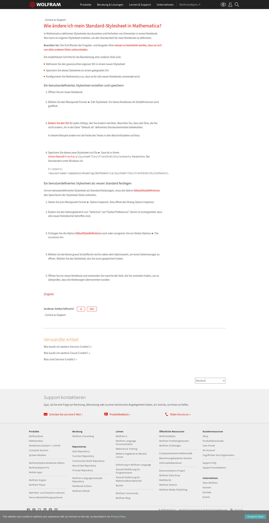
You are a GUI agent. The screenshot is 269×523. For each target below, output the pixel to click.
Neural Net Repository (84, 465)
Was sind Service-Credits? (59, 359)
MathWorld (165, 480)
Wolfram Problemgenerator (174, 440)
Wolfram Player (37, 484)
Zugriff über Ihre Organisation (218, 455)
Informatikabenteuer (170, 462)
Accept (255, 516)
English (49, 294)
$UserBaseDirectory (62, 157)
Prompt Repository (82, 470)
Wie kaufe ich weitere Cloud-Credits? (66, 353)
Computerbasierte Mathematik (175, 453)
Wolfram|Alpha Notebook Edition (47, 462)
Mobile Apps (35, 472)
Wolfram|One (36, 436)
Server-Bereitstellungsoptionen (46, 497)
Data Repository (81, 451)
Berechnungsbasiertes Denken (175, 458)
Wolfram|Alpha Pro (39, 467)
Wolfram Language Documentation (126, 442)
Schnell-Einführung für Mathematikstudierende (129, 479)
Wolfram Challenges (170, 445)
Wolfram (171, 509)
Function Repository (83, 456)
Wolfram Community (127, 493)
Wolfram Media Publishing (173, 489)
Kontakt (207, 492)
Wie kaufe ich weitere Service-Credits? (67, 346)
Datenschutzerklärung (215, 509)
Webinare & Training (126, 448)
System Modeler (37, 455)
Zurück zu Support (55, 19)
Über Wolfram (210, 482)
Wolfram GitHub (81, 490)
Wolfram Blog (123, 498)
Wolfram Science (168, 484)
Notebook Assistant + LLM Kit (44, 445)
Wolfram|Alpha (167, 436)
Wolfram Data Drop (169, 475)
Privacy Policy (118, 516)
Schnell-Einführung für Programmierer (128, 471)
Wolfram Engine (37, 480)
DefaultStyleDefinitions (147, 190)
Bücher (119, 485)
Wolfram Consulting (83, 436)
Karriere (207, 487)
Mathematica (36, 440)
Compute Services (38, 450)
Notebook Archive (82, 486)
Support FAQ (209, 462)
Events (206, 497)
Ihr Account (209, 450)
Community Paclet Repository (88, 461)
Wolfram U (121, 436)
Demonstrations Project (172, 470)
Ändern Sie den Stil (58, 123)
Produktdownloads (213, 440)
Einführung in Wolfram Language (133, 464)
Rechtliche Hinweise (189, 509)
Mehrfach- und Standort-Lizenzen (47, 492)
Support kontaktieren (214, 467)
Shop (205, 436)
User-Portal (209, 445)
